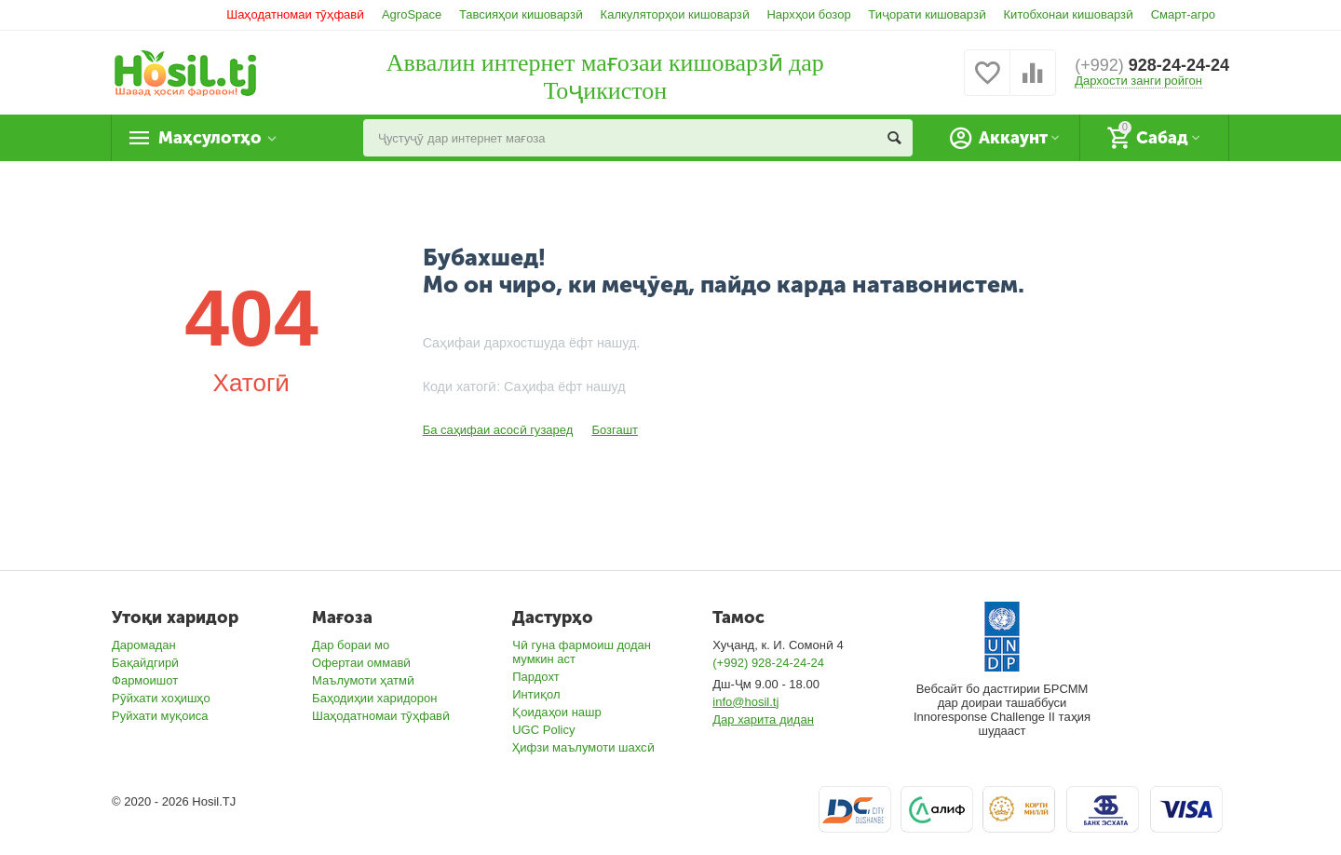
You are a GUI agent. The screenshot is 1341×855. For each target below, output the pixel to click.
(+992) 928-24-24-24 (768, 663)
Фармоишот (145, 680)
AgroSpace (411, 14)
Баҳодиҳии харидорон (374, 698)
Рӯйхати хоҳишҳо (161, 698)
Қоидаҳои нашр (557, 712)
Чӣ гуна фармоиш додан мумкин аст (581, 652)
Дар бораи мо (350, 645)
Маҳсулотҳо (210, 137)
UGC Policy (543, 730)
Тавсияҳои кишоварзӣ (521, 14)
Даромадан (144, 645)
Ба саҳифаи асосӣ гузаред (498, 430)
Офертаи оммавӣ (361, 663)
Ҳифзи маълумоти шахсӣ (583, 747)
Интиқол (536, 694)
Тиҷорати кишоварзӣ (927, 14)
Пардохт (536, 677)
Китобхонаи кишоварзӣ (1069, 14)
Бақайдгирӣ (145, 663)
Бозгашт (614, 430)
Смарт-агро (1183, 14)
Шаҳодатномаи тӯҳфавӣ (295, 14)
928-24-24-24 (1152, 65)
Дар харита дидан (763, 719)
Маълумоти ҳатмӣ (363, 680)
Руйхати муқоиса (160, 716)
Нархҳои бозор (808, 14)
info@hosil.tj (745, 702)
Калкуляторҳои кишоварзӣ (675, 14)
